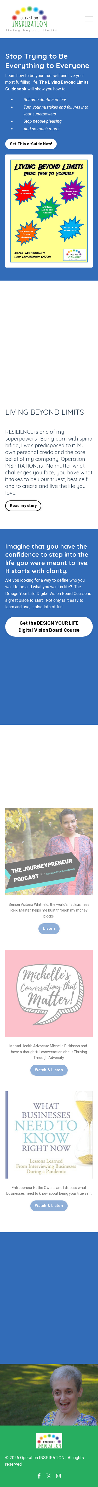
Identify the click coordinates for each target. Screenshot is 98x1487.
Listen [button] (49, 928)
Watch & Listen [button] (49, 1070)
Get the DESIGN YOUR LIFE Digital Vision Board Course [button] (49, 626)
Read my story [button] (23, 506)
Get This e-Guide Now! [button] (31, 144)
